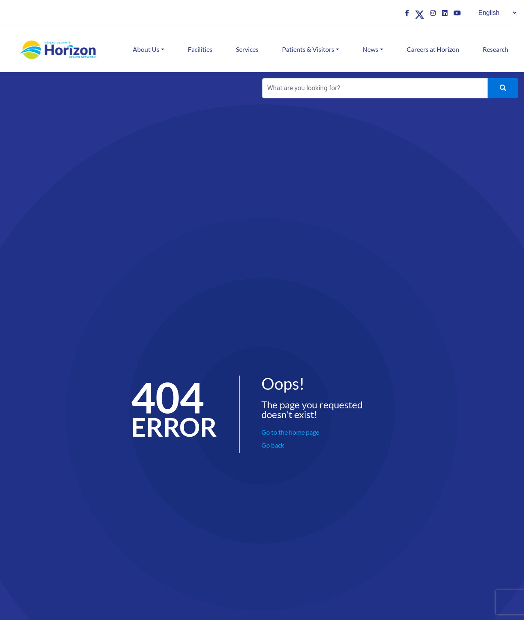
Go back (272, 445)
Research (495, 49)
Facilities (200, 49)
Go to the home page (290, 432)
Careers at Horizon (433, 49)
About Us (146, 49)
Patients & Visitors (308, 49)
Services (247, 49)
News (370, 49)
